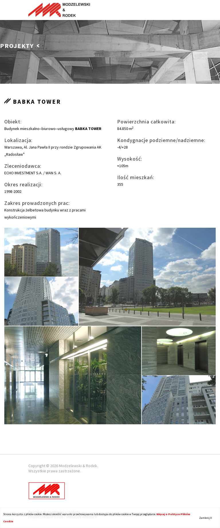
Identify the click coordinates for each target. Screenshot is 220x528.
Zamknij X (205, 518)
